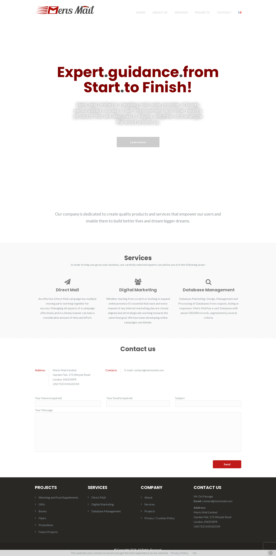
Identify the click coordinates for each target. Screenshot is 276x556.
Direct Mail (98, 496)
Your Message (138, 429)
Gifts (42, 503)
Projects (202, 12)
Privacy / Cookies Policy (159, 517)
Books (43, 510)
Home (140, 12)
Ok (195, 553)
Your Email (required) (138, 401)
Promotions (46, 524)
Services (180, 12)
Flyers (42, 517)
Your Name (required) (68, 401)
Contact (224, 12)
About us (159, 12)
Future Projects (48, 531)
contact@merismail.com (149, 369)
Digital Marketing (102, 503)
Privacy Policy (179, 553)
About (148, 496)
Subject (208, 401)
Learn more (138, 141)
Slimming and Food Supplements (58, 496)
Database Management (106, 510)
